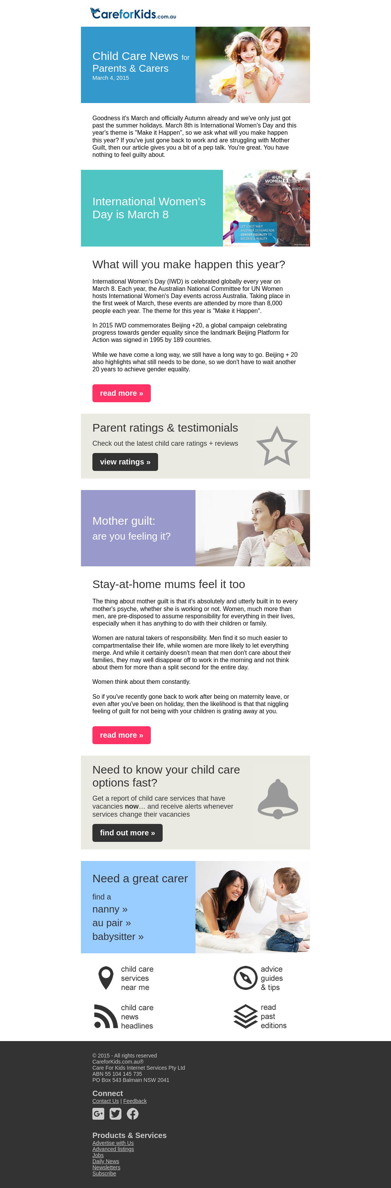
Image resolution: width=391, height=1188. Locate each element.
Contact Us (105, 1101)
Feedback (135, 1101)
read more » (121, 393)
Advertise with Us (113, 1143)
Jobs (98, 1155)
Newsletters (106, 1167)
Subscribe (104, 1173)
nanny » (110, 909)
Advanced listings (113, 1149)
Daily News (105, 1161)
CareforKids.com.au (116, 1062)
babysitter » (118, 936)
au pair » (111, 922)
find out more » (127, 833)
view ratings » (125, 462)
